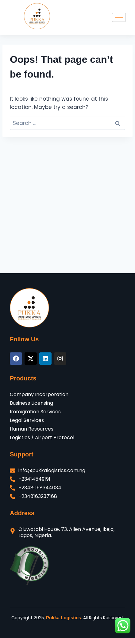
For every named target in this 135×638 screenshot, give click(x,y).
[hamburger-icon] (119, 17)
